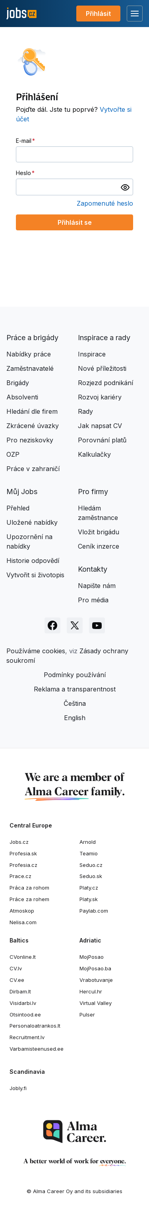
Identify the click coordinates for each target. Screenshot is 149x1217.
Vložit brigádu (98, 532)
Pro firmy (93, 491)
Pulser (87, 1014)
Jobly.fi (18, 1088)
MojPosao (91, 957)
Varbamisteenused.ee (37, 1049)
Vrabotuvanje (96, 980)
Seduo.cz (91, 865)
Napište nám (97, 586)
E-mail (23, 140)
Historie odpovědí (32, 561)
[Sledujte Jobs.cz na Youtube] (97, 625)
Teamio (88, 853)
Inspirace (92, 354)
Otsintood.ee (25, 1014)
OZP (12, 454)
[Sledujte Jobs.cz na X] (75, 625)
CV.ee (17, 980)
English (74, 718)
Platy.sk (88, 899)
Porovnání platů (102, 440)
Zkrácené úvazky (32, 426)
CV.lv (16, 968)
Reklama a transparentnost (75, 689)
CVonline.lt (23, 957)
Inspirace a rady (104, 337)
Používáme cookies (35, 651)
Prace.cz (20, 876)
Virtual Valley (95, 1003)
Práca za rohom (29, 887)
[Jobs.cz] (21, 14)
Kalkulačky (94, 454)
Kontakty (92, 569)
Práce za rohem (29, 899)
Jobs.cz (19, 842)
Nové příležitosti (102, 368)
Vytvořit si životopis (35, 575)
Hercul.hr (90, 991)
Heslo (23, 172)
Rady (85, 411)
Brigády (17, 383)
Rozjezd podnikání (105, 383)
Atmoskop (22, 910)
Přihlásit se (75, 222)
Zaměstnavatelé (30, 368)
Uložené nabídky (32, 522)
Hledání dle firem (32, 411)
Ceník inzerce (98, 546)
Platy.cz (88, 887)
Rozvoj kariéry (100, 397)
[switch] (125, 187)
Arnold (87, 842)
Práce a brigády (32, 337)
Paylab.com (93, 910)
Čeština (75, 703)
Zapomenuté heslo (105, 203)
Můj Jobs (21, 491)
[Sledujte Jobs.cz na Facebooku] (52, 625)
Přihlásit (98, 14)
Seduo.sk (90, 876)
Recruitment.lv (27, 1037)
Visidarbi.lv (23, 1003)
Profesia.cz (23, 865)
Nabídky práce (28, 354)
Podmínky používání (75, 675)
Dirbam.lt (20, 991)
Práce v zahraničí (33, 469)
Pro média (93, 600)
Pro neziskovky (29, 440)
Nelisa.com (23, 922)
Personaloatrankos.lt (35, 1025)
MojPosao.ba (95, 968)
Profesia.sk (23, 853)
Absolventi (22, 397)
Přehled (17, 508)
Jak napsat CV (100, 426)
